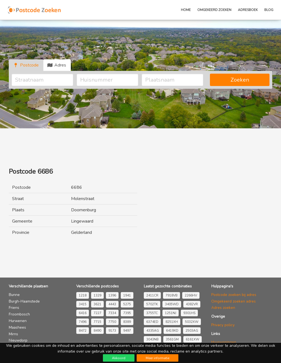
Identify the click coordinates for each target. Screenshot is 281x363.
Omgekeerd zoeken (214, 10)
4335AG (152, 330)
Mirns (13, 334)
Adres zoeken (223, 307)
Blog (268, 10)
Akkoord (118, 358)
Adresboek (248, 10)
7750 (112, 322)
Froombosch (19, 314)
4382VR (192, 304)
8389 (127, 322)
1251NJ (170, 313)
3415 (82, 304)
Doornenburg (83, 210)
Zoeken (240, 80)
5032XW (191, 322)
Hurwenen (18, 320)
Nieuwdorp (18, 340)
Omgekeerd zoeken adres (233, 301)
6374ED (152, 322)
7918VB (171, 295)
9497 (127, 330)
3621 (97, 304)
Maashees (17, 327)
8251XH (171, 322)
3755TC (152, 313)
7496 (82, 322)
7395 (127, 313)
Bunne (14, 294)
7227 (97, 313)
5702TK (152, 304)
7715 (97, 322)
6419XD (172, 330)
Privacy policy (223, 325)
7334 (112, 313)
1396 (112, 295)
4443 (112, 304)
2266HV (191, 295)
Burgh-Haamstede (24, 301)
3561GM (172, 339)
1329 (97, 295)
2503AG (192, 330)
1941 (127, 295)
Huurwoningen (223, 342)
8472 (82, 330)
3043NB (152, 339)
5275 (127, 304)
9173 (112, 330)
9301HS (189, 313)
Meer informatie (157, 358)
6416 (82, 313)
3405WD (172, 304)
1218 (82, 295)
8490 (97, 330)
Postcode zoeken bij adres (233, 294)
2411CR (152, 295)
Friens (14, 307)
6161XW (192, 339)
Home (186, 10)
